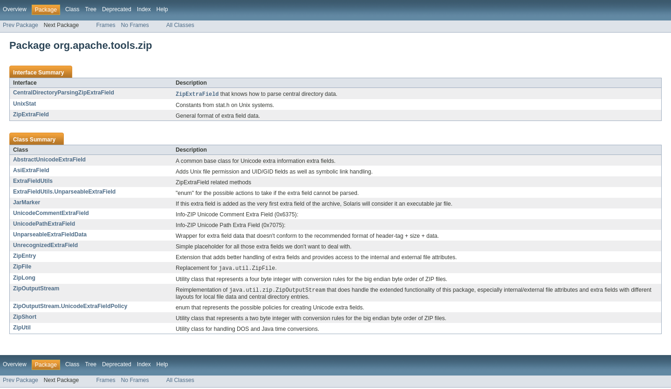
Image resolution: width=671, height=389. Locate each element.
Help (162, 9)
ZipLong (24, 278)
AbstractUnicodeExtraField (49, 160)
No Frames (135, 25)
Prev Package (20, 25)
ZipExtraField (31, 115)
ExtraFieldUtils (33, 181)
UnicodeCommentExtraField (51, 213)
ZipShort (24, 318)
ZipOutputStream (36, 289)
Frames (105, 25)
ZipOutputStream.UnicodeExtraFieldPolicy (70, 307)
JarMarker (26, 203)
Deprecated (116, 9)
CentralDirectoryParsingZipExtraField (63, 92)
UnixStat (24, 104)
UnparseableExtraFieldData (50, 235)
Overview (15, 9)
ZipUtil (22, 329)
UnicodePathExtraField (44, 224)
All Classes (180, 25)
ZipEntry (24, 256)
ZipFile (22, 267)
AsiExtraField (31, 171)
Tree (90, 9)
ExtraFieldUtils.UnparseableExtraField (64, 192)
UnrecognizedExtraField (45, 245)
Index (144, 9)
